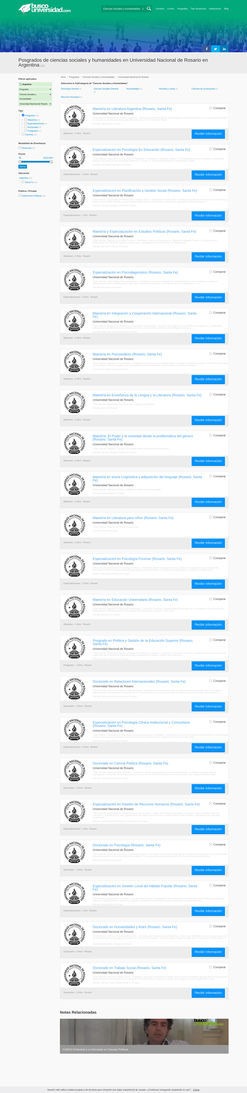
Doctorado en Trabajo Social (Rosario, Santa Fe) (129, 968)
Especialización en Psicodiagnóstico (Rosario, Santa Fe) (135, 272)
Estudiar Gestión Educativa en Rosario (111, 659)
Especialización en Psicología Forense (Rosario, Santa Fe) (137, 559)
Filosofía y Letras (167, 89)
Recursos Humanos (70, 97)
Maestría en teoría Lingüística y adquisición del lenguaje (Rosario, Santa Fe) (147, 478)
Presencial (26, 148)
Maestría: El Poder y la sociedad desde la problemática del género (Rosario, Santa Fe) (143, 437)
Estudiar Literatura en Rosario (107, 124)
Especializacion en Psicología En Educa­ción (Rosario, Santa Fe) (141, 150)
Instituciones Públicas (33, 196)
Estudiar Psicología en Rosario (107, 287)
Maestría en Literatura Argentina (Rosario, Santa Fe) (132, 109)
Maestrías (32, 120)
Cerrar (196, 1089)
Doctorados (33, 127)
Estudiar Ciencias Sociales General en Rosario (114, 205)
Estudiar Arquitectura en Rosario (108, 904)
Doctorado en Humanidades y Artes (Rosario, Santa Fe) (135, 927)
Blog (226, 9)
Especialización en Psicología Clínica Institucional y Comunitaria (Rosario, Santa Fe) (141, 724)
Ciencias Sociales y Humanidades (98, 77)
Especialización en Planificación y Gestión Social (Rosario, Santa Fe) (145, 190)
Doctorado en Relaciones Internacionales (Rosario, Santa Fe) (139, 681)
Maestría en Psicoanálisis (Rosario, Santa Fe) (127, 354)
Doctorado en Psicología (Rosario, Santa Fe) (126, 845)
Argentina (24, 178)
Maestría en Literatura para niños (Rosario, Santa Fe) (133, 518)
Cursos (170, 9)
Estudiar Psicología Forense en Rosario (111, 574)
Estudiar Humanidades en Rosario (109, 493)
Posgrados (182, 9)
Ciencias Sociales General (106, 89)
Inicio (63, 77)
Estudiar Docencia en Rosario (107, 614)
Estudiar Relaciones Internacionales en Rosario (115, 332)
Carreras (160, 9)
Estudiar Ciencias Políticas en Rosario (110, 246)
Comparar (217, 108)
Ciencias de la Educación (204, 89)
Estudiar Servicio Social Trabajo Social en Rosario (116, 983)
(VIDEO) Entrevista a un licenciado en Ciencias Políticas (95, 1049)
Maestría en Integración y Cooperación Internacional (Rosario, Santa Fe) (144, 315)
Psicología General (70, 89)
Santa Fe (29, 182)
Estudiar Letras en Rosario (105, 408)
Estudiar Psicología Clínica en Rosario (110, 369)
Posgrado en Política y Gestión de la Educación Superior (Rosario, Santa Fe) (143, 642)
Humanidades (133, 89)
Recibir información (208, 133)
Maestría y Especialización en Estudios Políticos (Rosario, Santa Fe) (144, 231)
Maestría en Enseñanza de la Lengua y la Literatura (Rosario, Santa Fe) (147, 395)
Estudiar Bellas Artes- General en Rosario (112, 944)
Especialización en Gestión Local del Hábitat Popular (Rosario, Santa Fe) (145, 887)
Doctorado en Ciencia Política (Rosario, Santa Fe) (130, 763)
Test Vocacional (198, 9)
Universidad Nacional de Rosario (133, 77)
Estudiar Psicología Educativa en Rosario (112, 164)
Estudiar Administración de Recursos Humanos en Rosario (120, 821)
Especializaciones (36, 123)
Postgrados (33, 131)
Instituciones (215, 9)
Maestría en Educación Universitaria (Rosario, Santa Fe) (135, 600)
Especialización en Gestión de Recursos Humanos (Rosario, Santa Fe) (146, 804)
